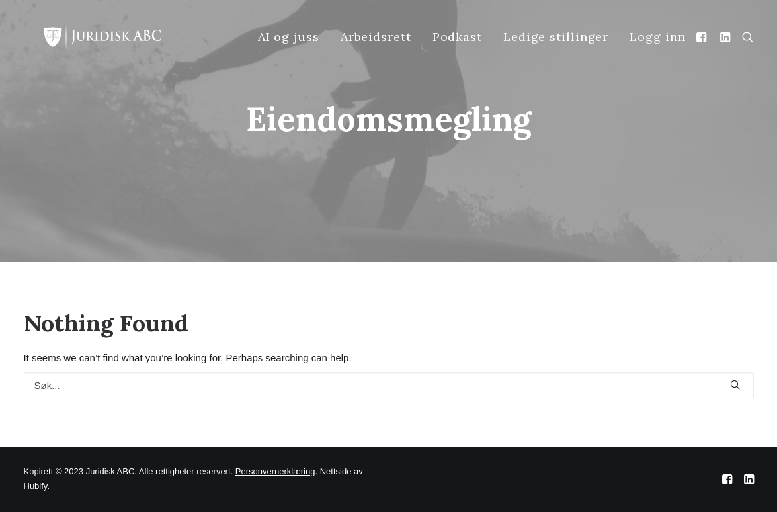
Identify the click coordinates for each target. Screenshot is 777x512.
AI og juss (288, 36)
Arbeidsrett (376, 36)
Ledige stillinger (555, 36)
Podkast (457, 36)
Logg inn (657, 36)
